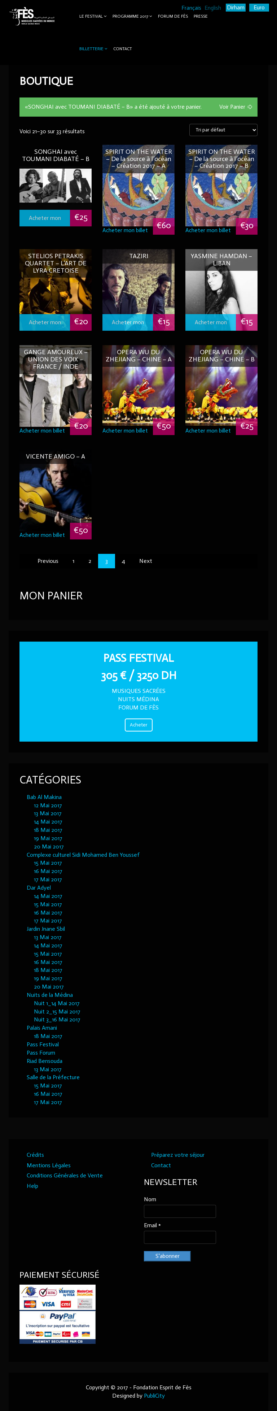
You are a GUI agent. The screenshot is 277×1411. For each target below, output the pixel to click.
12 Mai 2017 (48, 805)
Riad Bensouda (44, 1061)
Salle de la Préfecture (53, 1077)
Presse (201, 16)
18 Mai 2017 (48, 829)
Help (32, 1185)
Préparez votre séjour (178, 1154)
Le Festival (91, 16)
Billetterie (91, 48)
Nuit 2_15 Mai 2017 (57, 1011)
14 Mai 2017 (48, 821)
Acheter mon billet (45, 220)
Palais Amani (42, 1027)
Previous (48, 560)
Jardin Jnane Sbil (46, 928)
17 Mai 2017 (48, 879)
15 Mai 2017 (48, 862)
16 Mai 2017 (48, 871)
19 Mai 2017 (48, 838)
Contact (122, 48)
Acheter (139, 725)
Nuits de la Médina (50, 994)
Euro (259, 7)
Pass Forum (41, 1052)
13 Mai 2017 (48, 813)
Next (145, 560)
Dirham (236, 7)
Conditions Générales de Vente (65, 1175)
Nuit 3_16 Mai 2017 (57, 1019)
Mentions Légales (49, 1165)
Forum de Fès (173, 16)
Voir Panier (232, 106)
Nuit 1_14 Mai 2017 (57, 1003)
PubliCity (154, 1395)
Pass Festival (43, 1044)
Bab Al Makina (44, 797)
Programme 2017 (130, 16)
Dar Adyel (39, 887)
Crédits (35, 1154)
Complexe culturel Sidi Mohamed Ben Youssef (83, 854)
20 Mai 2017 (49, 846)
